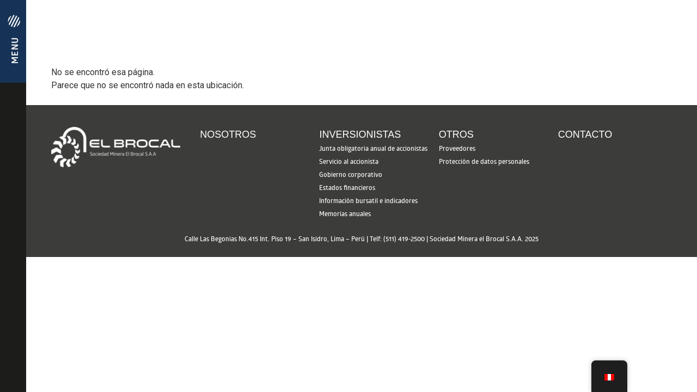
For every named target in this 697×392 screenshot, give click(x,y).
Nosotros (228, 134)
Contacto (585, 134)
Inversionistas (360, 134)
